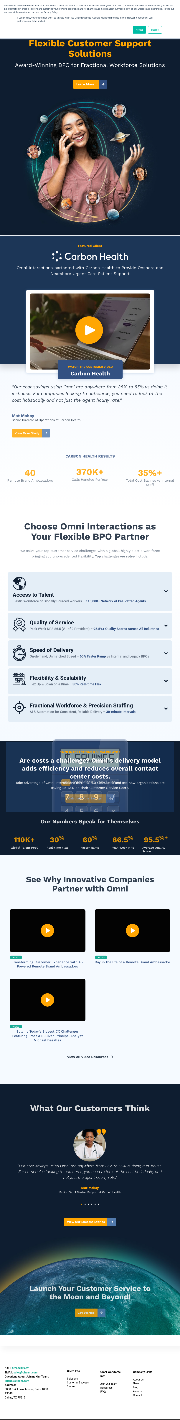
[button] (81, 1204)
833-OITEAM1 (21, 1368)
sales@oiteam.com (25, 1372)
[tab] (90, 629)
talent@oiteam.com (17, 1381)
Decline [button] (155, 30)
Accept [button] (139, 30)
